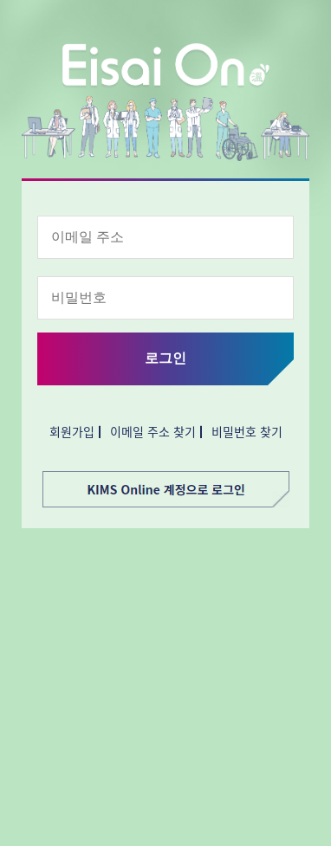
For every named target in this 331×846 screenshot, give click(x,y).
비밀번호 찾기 (246, 431)
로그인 (165, 358)
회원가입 (71, 431)
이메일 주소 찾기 (153, 431)
